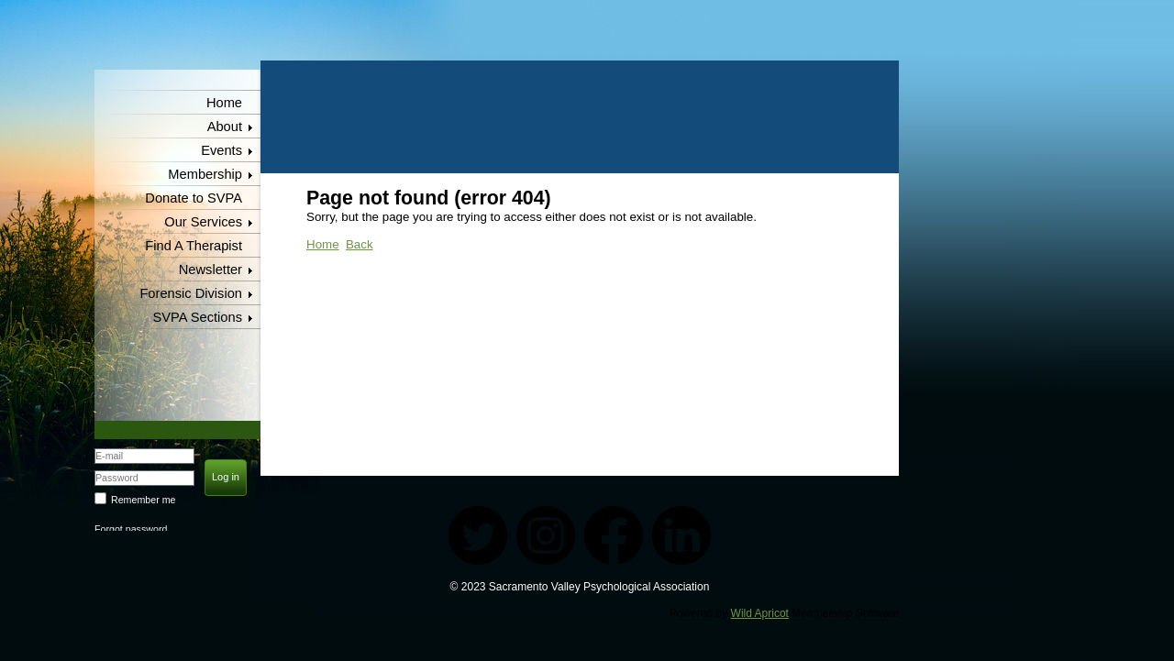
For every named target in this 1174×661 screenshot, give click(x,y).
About (224, 126)
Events (221, 150)
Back (359, 244)
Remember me (143, 499)
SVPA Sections (198, 317)
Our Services (203, 222)
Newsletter (210, 269)
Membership (205, 174)
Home (224, 102)
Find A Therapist (193, 245)
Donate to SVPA (193, 198)
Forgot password (130, 528)
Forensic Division (190, 293)
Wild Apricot (760, 613)
